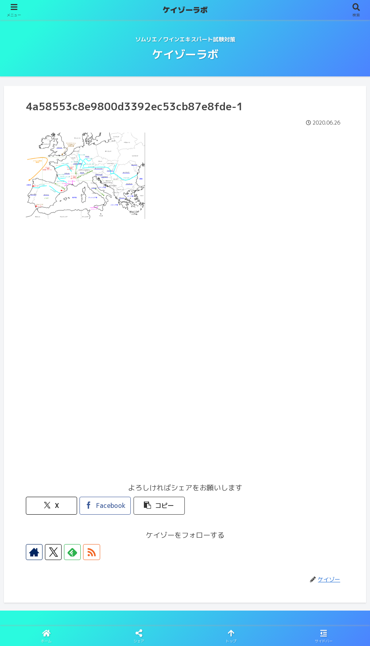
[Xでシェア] (51, 506)
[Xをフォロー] (52, 552)
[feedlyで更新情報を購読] (70, 552)
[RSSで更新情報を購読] (89, 552)
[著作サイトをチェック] (34, 552)
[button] (158, 506)
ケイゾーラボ (185, 10)
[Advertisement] (185, 289)
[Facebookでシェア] (104, 506)
